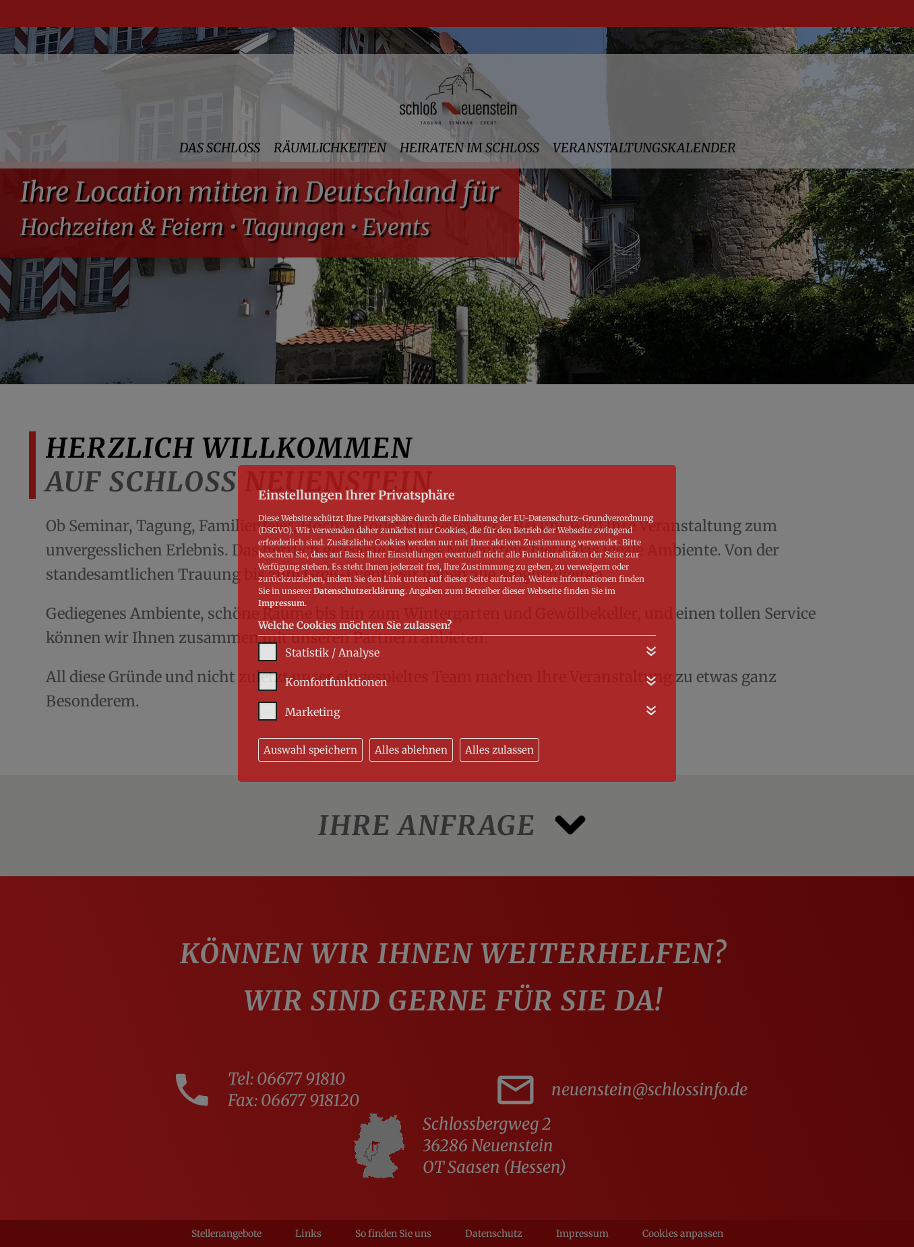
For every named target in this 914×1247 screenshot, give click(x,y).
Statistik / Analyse (332, 652)
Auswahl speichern (310, 749)
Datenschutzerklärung (359, 591)
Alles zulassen (499, 749)
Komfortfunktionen (336, 682)
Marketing (312, 712)
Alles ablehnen (411, 749)
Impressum (281, 603)
